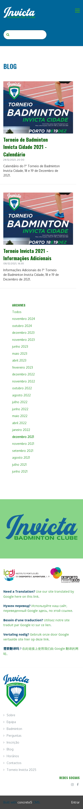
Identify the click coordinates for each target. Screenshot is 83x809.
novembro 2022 (23, 381)
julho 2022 (19, 402)
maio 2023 (19, 353)
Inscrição (13, 742)
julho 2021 (19, 464)
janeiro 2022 (21, 430)
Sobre (11, 715)
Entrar (75, 802)
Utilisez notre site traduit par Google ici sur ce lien (36, 622)
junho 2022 (20, 409)
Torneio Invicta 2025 (21, 770)
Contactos (14, 763)
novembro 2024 (23, 319)
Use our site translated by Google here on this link (38, 593)
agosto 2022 (21, 395)
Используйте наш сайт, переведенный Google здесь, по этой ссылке (37, 608)
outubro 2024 (22, 326)
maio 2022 (19, 416)
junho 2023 (20, 346)
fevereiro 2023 (22, 367)
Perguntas (14, 735)
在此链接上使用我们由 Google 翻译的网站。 (40, 650)
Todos (16, 312)
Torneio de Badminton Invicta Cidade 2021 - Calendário (25, 147)
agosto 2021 (21, 457)
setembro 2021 (22, 451)
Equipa (11, 722)
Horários (13, 756)
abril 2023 (19, 360)
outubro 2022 (22, 388)
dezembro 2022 (23, 374)
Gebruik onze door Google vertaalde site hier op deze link (36, 636)
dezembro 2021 (23, 437)
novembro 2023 (23, 339)
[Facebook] (78, 784)
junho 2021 (19, 471)
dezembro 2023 (23, 332)
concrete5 (24, 802)
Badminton (14, 729)
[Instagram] (72, 784)
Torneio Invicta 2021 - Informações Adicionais (27, 254)
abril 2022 (19, 423)
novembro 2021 (23, 443)
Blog (10, 749)
